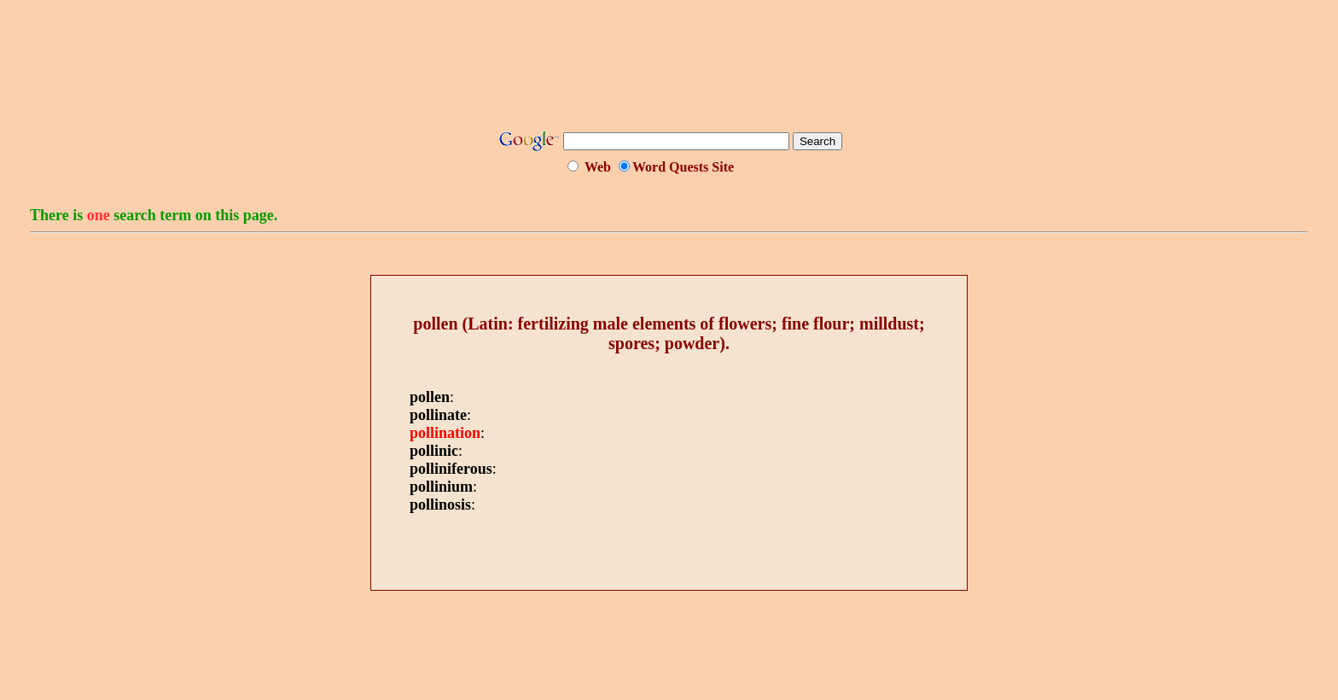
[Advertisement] (669, 70)
